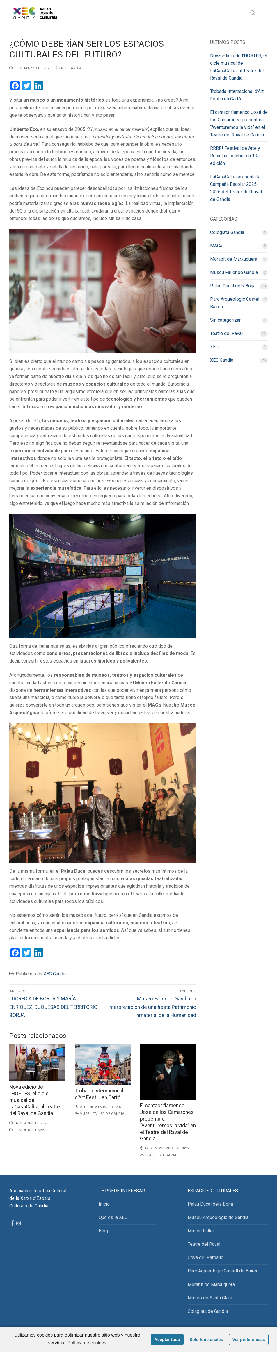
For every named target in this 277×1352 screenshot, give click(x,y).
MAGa (216, 246)
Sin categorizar (225, 320)
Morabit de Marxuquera (233, 259)
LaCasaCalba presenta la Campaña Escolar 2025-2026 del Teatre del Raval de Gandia (236, 188)
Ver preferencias (248, 1339)
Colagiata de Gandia (208, 1311)
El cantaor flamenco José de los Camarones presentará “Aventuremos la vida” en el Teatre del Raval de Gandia (239, 123)
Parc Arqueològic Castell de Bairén (238, 302)
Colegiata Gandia (227, 232)
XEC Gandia (69, 68)
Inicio (104, 1204)
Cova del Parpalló (205, 1257)
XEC (214, 347)
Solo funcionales (206, 1339)
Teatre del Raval (27, 1130)
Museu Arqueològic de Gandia (218, 1217)
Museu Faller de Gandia (100, 1114)
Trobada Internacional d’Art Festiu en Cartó (237, 95)
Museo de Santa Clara (210, 1298)
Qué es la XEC (113, 1217)
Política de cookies (87, 1342)
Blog (103, 1231)
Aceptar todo (167, 1339)
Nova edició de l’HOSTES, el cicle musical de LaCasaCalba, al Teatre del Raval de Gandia (238, 67)
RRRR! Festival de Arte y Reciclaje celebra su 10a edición (235, 155)
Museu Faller (201, 1231)
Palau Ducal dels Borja (232, 286)
